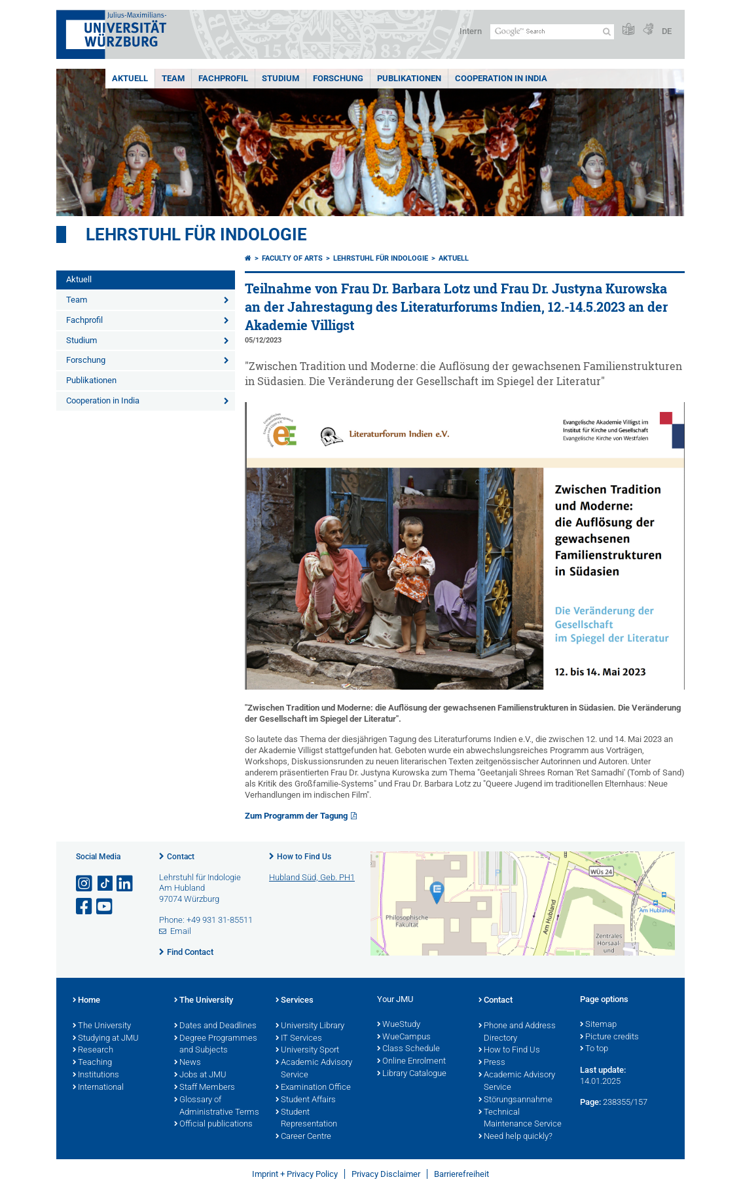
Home (86, 1001)
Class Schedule (408, 1049)
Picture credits (609, 1037)
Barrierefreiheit (461, 1174)
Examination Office (313, 1088)
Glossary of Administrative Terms (216, 1106)
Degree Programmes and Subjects (215, 1045)
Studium (280, 78)
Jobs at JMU (200, 1075)
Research (93, 1050)
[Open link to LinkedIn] (126, 883)
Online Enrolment (411, 1062)
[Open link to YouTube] (105, 906)
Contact (180, 856)
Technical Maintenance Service (520, 1119)
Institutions (96, 1075)
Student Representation (306, 1119)
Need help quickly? (515, 1137)
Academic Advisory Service (314, 1069)
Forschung (338, 78)
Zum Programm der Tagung (296, 816)
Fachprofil (223, 78)
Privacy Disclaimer (386, 1174)
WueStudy (398, 1025)
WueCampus (404, 1037)
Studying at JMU (106, 1039)
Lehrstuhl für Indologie (196, 234)
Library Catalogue (411, 1074)
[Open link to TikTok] (105, 883)
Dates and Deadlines (215, 1026)
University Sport (307, 1050)
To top (594, 1049)
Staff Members (204, 1088)
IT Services (299, 1039)
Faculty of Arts (292, 258)
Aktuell (130, 78)
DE (667, 31)
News (187, 1063)
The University (102, 1026)
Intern (471, 31)
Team (173, 78)
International (98, 1088)
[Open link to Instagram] (85, 883)
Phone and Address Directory (517, 1032)
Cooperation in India (501, 78)
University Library (310, 1026)
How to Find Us (304, 856)
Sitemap (598, 1025)
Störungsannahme (515, 1100)
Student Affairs (306, 1100)
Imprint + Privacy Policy (295, 1174)
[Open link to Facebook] (85, 906)
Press (492, 1063)
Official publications (213, 1124)
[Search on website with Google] (552, 31)
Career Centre (303, 1137)
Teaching (92, 1063)
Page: (590, 1102)
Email (180, 931)
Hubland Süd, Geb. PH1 (312, 877)
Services (295, 1001)
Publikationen (409, 78)
